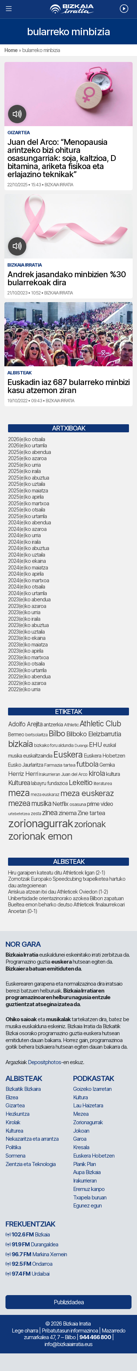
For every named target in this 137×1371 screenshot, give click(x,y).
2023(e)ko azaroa (27, 606)
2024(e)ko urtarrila (27, 593)
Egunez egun (87, 1205)
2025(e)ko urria (24, 465)
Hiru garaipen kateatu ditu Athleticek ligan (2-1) (56, 872)
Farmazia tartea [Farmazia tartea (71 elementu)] (59, 765)
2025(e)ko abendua (29, 452)
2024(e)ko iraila (24, 542)
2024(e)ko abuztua (28, 548)
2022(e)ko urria (24, 689)
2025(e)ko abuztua (28, 477)
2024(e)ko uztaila (26, 554)
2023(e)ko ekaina (26, 638)
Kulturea (14, 1130)
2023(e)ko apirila (25, 651)
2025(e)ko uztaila (26, 484)
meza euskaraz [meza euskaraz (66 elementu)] (45, 794)
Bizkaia (27, 1234)
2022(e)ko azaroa (27, 683)
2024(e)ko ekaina (27, 561)
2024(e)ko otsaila (26, 586)
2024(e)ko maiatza (28, 567)
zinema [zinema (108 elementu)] (67, 813)
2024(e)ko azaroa (27, 529)
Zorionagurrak (88, 1122)
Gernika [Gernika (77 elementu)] (107, 765)
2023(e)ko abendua (29, 599)
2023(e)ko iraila (24, 619)
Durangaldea (31, 1244)
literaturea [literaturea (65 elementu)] (103, 783)
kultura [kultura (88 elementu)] (113, 774)
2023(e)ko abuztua (28, 625)
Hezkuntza (17, 1113)
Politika (13, 1147)
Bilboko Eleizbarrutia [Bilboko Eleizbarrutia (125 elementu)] (93, 734)
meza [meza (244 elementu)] (19, 792)
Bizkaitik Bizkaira (23, 1088)
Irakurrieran (84, 1180)
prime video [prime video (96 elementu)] (100, 803)
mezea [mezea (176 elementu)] (19, 803)
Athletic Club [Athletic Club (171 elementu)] (100, 723)
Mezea (80, 1113)
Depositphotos (44, 1062)
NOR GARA (23, 944)
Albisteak (23, 1078)
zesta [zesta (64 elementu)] (36, 813)
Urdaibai (27, 1273)
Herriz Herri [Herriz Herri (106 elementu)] (23, 773)
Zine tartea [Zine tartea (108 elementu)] (91, 813)
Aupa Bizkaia (86, 1172)
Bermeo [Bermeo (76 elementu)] (16, 734)
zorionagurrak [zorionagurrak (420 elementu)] (40, 823)
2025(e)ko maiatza (28, 490)
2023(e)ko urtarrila (27, 670)
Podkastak (93, 1078)
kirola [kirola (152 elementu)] (96, 773)
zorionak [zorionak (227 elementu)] (90, 824)
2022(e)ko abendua (29, 676)
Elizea (11, 1097)
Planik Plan (84, 1164)
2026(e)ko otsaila (26, 439)
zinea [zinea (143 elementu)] (49, 812)
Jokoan (81, 1130)
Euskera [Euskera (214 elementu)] (68, 754)
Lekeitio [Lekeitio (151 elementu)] (80, 782)
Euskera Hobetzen (93, 1155)
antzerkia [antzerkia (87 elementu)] (53, 724)
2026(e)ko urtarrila (27, 445)
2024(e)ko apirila (25, 574)
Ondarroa (28, 1263)
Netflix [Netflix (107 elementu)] (60, 803)
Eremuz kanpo (88, 1188)
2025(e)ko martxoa (28, 503)
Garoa (79, 1138)
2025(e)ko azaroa (27, 458)
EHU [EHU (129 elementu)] (95, 744)
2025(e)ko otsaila (26, 509)
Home (11, 50)
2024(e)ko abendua (29, 522)
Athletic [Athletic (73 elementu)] (71, 724)
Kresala (81, 1147)
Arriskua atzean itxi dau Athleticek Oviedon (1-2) (58, 891)
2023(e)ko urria (24, 612)
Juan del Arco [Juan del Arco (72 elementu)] (74, 774)
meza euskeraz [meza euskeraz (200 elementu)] (87, 793)
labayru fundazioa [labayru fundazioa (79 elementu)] (49, 783)
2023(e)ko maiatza (27, 644)
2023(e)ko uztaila (26, 631)
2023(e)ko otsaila (26, 663)
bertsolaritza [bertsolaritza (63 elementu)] (36, 734)
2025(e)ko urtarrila (27, 516)
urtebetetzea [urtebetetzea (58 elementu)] (19, 813)
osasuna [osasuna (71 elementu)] (77, 804)
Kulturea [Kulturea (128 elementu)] (19, 782)
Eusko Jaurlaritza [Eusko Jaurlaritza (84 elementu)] (25, 765)
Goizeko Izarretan (92, 1088)
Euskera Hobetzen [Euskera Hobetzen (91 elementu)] (104, 755)
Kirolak (12, 1122)
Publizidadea (69, 1302)
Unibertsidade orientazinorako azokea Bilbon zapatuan (65, 898)
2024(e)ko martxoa (28, 580)
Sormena (15, 1155)
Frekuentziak (30, 1224)
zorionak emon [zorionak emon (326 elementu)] (40, 836)
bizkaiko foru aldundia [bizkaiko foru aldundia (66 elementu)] (53, 745)
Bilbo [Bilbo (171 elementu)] (57, 733)
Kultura (80, 1097)
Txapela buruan (89, 1197)
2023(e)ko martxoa (28, 657)
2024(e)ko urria (24, 535)
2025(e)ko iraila (24, 471)
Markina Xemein (36, 1254)
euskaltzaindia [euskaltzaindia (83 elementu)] (37, 755)
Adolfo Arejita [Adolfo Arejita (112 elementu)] (25, 724)
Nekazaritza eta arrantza (31, 1138)
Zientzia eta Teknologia (30, 1164)
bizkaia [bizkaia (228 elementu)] (20, 743)
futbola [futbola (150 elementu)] (87, 764)
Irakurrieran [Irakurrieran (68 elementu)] (49, 774)
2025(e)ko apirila (25, 497)
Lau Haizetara (88, 1105)
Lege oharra (25, 1330)
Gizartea (14, 1105)
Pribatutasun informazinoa (70, 1330)
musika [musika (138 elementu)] (41, 803)
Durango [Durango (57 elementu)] (81, 745)
